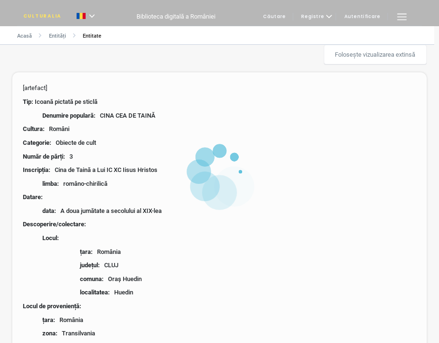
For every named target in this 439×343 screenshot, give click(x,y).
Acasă (24, 36)
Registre (312, 16)
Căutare (274, 16)
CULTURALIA (42, 16)
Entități (57, 36)
